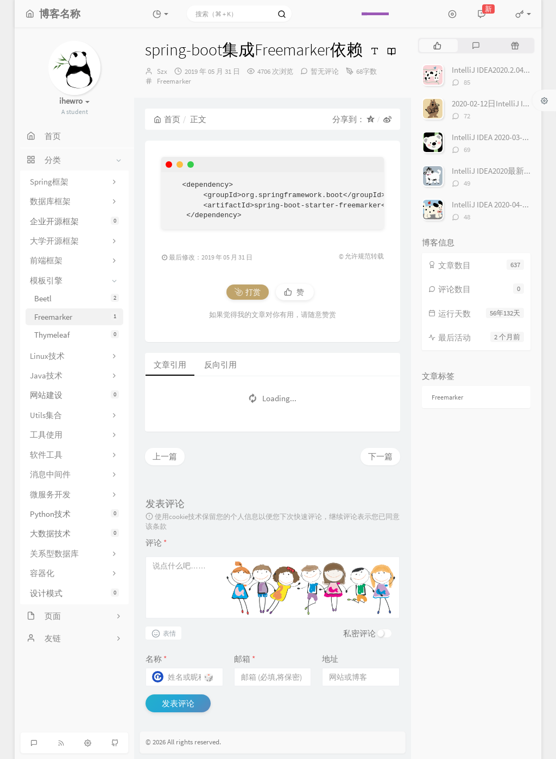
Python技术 (74, 514)
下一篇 (380, 456)
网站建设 (74, 395)
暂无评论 (325, 71)
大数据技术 (74, 533)
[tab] (437, 45)
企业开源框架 (74, 221)
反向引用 (220, 364)
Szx (162, 71)
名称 (156, 659)
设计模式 (74, 593)
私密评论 (359, 633)
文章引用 (170, 364)
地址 (330, 659)
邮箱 (244, 659)
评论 (156, 542)
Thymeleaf (76, 335)
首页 (167, 119)
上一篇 (165, 456)
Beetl (76, 298)
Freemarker (76, 317)
